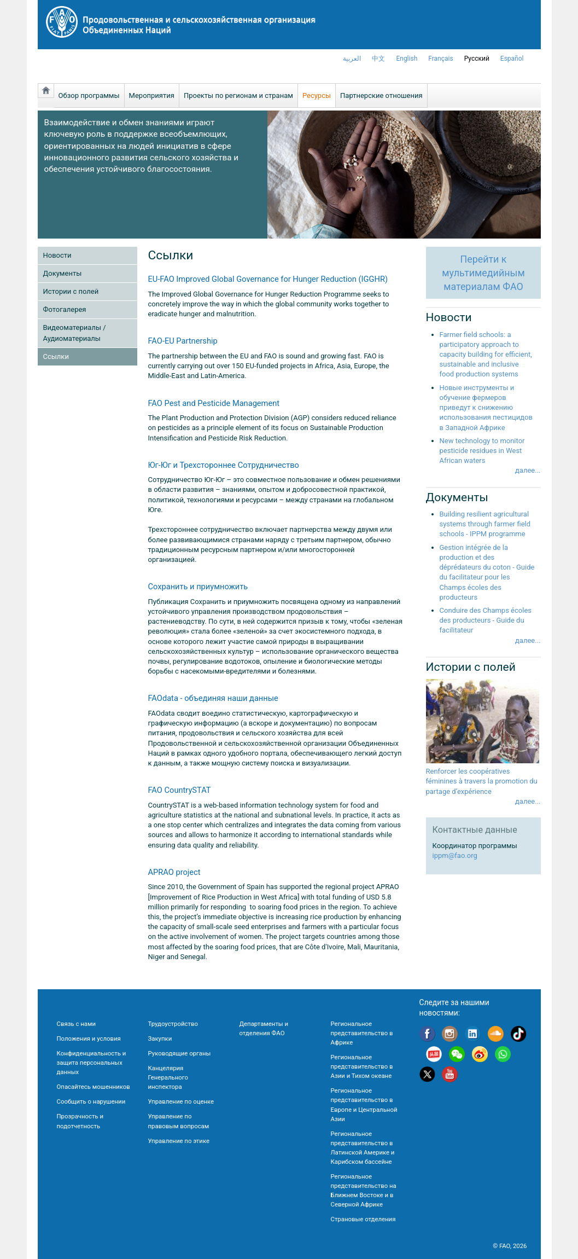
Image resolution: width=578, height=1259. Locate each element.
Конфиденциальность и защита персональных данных (91, 1062)
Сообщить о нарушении (91, 1101)
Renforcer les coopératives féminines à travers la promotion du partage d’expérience (482, 781)
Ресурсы (316, 95)
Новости (57, 255)
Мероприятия (151, 95)
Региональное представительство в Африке (362, 1033)
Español (512, 58)
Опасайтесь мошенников (93, 1086)
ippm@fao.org (455, 855)
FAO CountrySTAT (179, 790)
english (406, 58)
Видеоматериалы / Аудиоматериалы (74, 333)
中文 (378, 58)
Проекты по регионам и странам (238, 95)
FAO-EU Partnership (183, 341)
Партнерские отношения (381, 95)
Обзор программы (89, 95)
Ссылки (56, 356)
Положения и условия (89, 1038)
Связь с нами (76, 1024)
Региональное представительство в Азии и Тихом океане (362, 1066)
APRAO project (174, 872)
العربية (352, 58)
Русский (476, 58)
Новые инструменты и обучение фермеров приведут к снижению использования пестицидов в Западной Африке (486, 408)
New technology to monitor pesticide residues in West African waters (482, 451)
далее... (528, 470)
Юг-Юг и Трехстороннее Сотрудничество (223, 465)
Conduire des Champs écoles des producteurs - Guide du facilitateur (486, 620)
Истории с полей (71, 291)
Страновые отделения (363, 1219)
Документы (62, 273)
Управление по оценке (181, 1101)
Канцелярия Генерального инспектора (168, 1077)
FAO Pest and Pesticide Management (214, 403)
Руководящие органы (179, 1053)
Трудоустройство (173, 1024)
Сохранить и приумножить (198, 586)
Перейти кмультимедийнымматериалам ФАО (483, 272)
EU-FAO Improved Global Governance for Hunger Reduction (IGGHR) (268, 279)
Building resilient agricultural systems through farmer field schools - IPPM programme (485, 524)
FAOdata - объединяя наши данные (213, 698)
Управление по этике (179, 1141)
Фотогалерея (64, 309)
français (440, 58)
